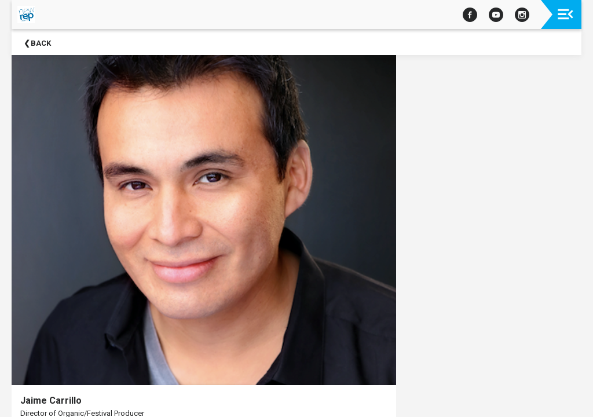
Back (41, 43)
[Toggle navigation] (565, 14)
